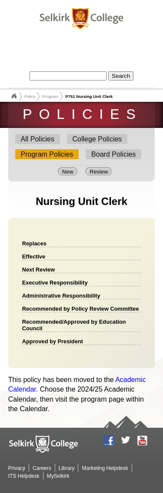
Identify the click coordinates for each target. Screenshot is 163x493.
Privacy (16, 468)
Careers (42, 468)
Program (50, 96)
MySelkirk (58, 476)
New (67, 171)
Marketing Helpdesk (105, 468)
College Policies (97, 139)
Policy (30, 96)
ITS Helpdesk (24, 476)
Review (99, 171)
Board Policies (113, 154)
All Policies (37, 139)
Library (67, 468)
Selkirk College (13, 96)
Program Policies (47, 154)
